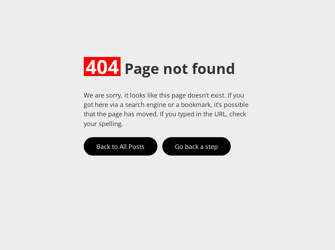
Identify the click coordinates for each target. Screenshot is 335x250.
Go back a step (196, 146)
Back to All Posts (120, 146)
